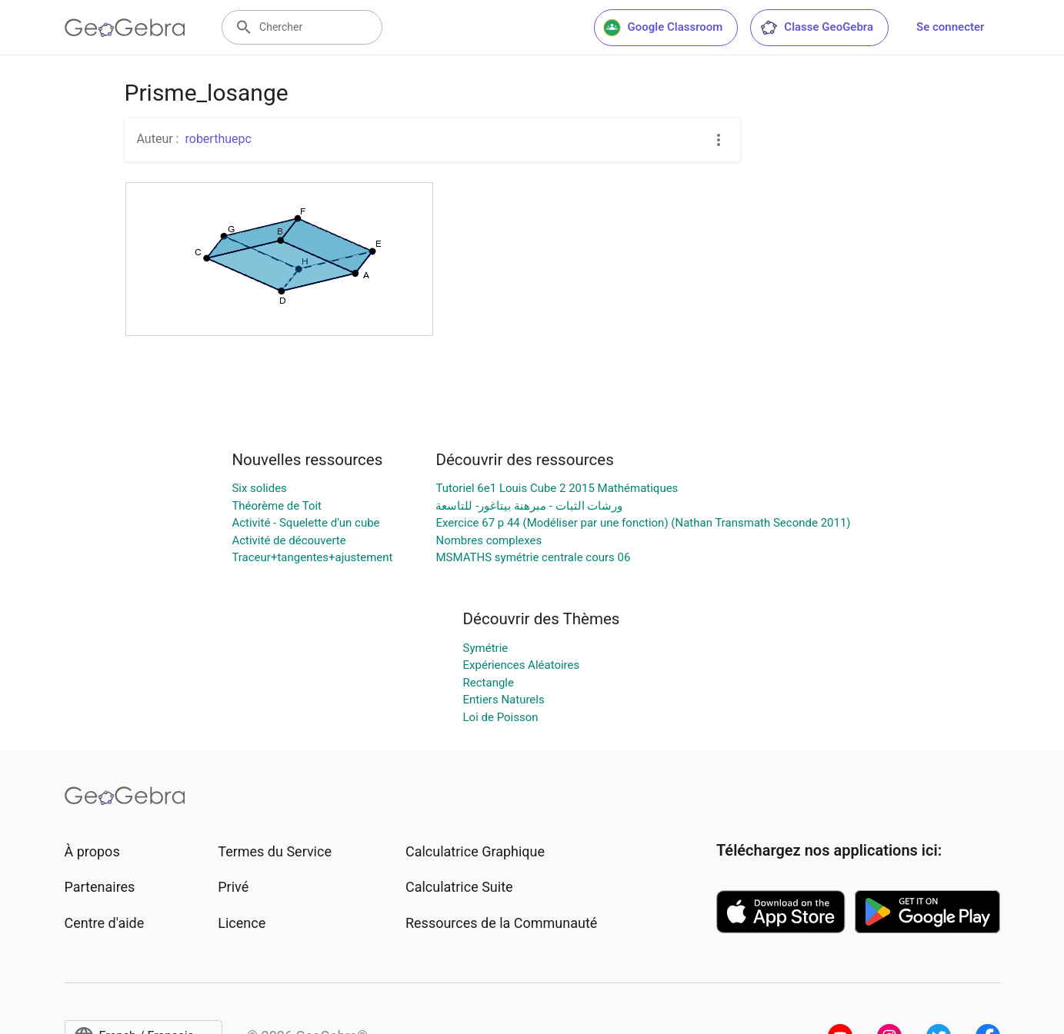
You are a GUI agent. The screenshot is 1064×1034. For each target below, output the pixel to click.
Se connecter (950, 27)
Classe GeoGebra (816, 27)
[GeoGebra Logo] (125, 27)
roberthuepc (218, 138)
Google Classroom (663, 27)
